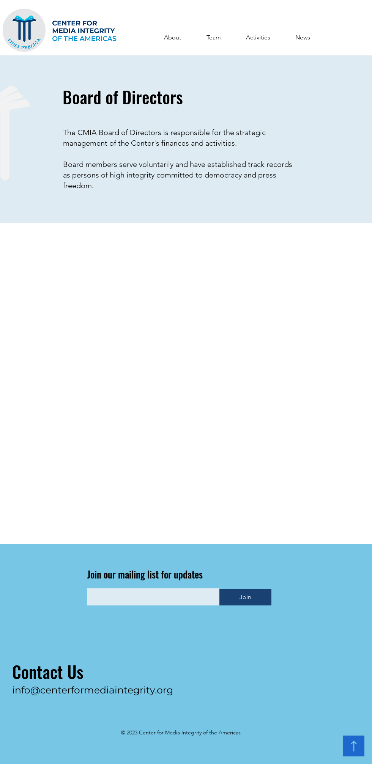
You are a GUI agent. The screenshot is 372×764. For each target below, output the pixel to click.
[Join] (245, 597)
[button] (172, 37)
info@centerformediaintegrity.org (92, 690)
